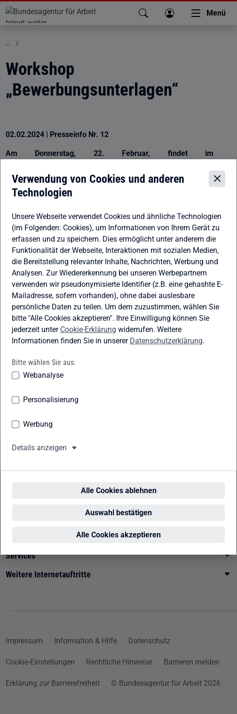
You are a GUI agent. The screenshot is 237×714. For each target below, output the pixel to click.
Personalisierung (51, 408)
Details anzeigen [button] (39, 456)
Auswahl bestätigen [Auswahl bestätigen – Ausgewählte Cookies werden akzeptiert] (121, 504)
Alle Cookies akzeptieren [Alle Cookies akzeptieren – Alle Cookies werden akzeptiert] (121, 526)
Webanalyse (43, 384)
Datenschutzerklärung (166, 349)
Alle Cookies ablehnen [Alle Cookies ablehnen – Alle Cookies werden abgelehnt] (121, 482)
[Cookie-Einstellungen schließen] (217, 187)
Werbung (38, 433)
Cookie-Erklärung (88, 337)
